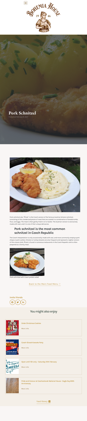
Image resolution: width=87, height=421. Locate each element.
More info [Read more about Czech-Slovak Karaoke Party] (25, 373)
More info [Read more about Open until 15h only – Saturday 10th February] (25, 392)
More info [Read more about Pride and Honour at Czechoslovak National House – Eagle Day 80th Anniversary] (25, 414)
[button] (25, 3)
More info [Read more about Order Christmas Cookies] (25, 354)
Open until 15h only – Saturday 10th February (39, 387)
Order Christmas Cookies (31, 349)
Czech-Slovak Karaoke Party (32, 368)
